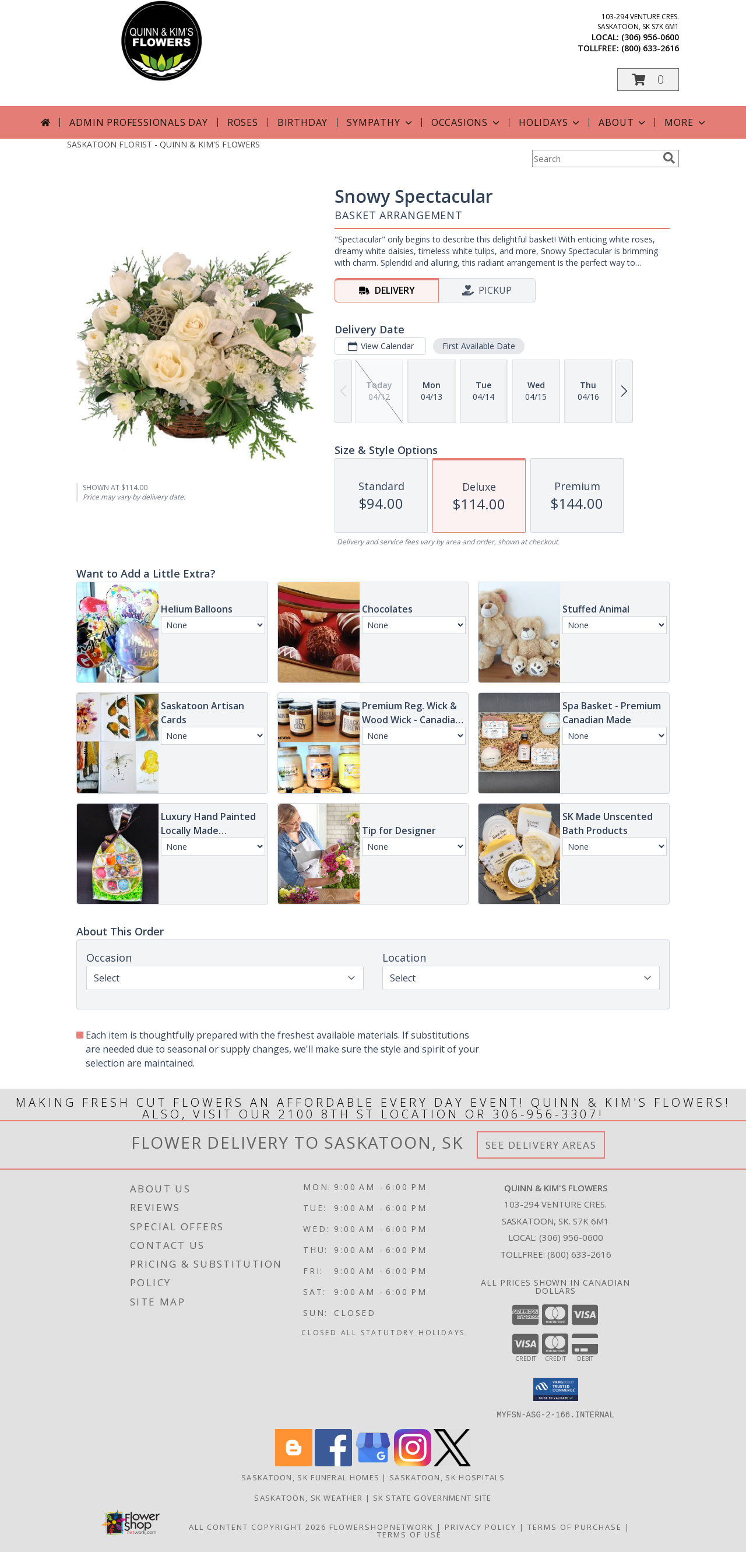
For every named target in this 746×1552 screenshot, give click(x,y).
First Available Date (478, 345)
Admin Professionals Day (138, 122)
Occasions (466, 122)
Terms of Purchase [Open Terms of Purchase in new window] (574, 1526)
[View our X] (452, 1462)
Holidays (550, 122)
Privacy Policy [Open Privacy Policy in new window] (480, 1526)
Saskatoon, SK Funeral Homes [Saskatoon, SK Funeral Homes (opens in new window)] (310, 1477)
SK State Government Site (432, 1497)
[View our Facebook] (333, 1462)
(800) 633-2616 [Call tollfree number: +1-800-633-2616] (650, 48)
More (685, 122)
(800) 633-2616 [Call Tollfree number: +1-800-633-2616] (579, 1254)
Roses (242, 122)
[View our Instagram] (412, 1462)
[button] (648, 79)
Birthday (302, 122)
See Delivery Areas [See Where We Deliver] (541, 1145)
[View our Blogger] (293, 1462)
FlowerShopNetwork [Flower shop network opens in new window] (381, 1526)
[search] (669, 158)
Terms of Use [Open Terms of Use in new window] (409, 1534)
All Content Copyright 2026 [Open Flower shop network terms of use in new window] (257, 1526)
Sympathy (380, 122)
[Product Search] (595, 158)
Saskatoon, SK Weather (308, 1497)
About (623, 122)
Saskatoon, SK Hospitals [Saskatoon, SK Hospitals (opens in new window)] (447, 1477)
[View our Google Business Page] (373, 1462)
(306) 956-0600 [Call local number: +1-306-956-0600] (650, 37)
